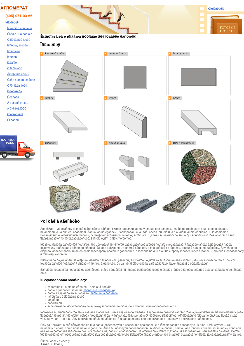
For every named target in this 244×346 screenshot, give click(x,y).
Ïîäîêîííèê (49, 98)
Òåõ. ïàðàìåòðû (17, 85)
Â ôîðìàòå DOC (17, 108)
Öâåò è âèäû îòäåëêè (21, 79)
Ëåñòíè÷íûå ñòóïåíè (19, 33)
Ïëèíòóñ (12, 56)
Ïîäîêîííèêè (13, 51)
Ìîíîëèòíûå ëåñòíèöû (19, 28)
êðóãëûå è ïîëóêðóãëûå (98, 290)
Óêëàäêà (13, 97)
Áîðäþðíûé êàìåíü (18, 74)
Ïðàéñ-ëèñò (14, 91)
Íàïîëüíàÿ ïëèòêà (17, 45)
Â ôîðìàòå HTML (17, 102)
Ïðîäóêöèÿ (12, 22)
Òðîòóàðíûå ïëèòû (18, 39)
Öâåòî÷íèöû (14, 68)
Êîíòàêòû (13, 120)
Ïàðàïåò (12, 62)
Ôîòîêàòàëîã (15, 114)
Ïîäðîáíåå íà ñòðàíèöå (104, 293)
